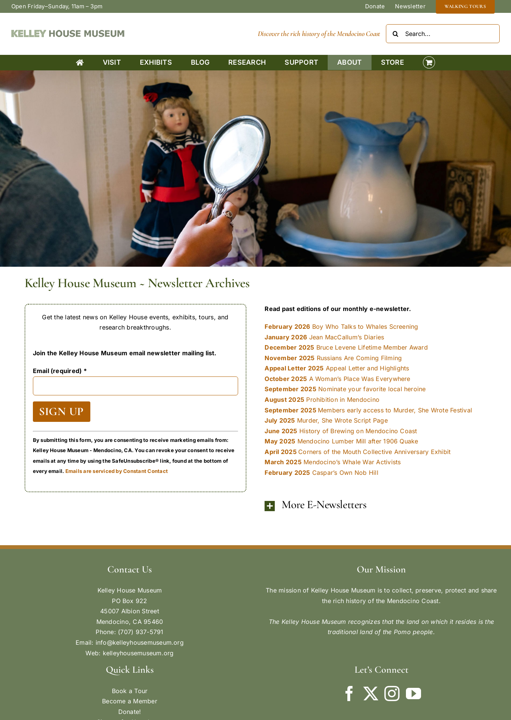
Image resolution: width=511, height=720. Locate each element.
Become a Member (129, 701)
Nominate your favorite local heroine (345, 389)
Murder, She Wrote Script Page (326, 420)
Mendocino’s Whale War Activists (333, 462)
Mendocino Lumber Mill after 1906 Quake (341, 441)
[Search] (395, 33)
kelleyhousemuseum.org (138, 653)
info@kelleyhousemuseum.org (140, 642)
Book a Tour (130, 691)
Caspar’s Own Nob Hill (321, 472)
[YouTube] (413, 693)
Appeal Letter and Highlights (337, 368)
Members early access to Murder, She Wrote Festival (368, 410)
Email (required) (60, 371)
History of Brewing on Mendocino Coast (341, 431)
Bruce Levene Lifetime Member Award (346, 347)
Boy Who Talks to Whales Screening (341, 326)
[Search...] (443, 33)
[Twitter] (370, 693)
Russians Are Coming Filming (333, 358)
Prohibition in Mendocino (322, 399)
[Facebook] (349, 693)
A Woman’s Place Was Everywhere (337, 379)
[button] (375, 506)
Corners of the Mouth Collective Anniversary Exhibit (358, 452)
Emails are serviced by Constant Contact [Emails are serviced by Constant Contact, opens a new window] (116, 471)
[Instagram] (392, 693)
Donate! (129, 711)
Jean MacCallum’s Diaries (324, 337)
